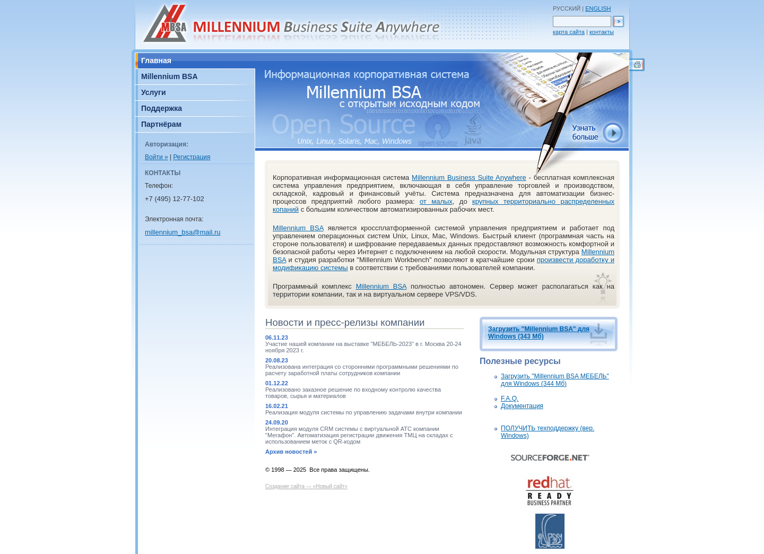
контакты (601, 32)
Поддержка (161, 108)
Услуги (153, 92)
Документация (522, 406)
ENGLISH (598, 8)
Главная (156, 60)
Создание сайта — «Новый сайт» (306, 486)
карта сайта (569, 32)
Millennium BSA (169, 76)
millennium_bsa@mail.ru (183, 232)
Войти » (156, 157)
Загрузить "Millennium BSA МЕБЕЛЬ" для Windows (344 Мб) (555, 380)
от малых (436, 201)
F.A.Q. (509, 398)
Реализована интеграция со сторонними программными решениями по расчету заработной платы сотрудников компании (361, 369)
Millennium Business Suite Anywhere (469, 177)
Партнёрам (161, 124)
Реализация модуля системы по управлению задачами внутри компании (363, 412)
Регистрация (191, 157)
